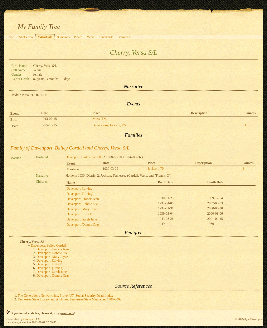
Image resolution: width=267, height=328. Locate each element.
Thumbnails (106, 37)
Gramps (28, 319)
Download (124, 37)
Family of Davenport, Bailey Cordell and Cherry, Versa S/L (70, 148)
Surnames (63, 37)
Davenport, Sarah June (82, 219)
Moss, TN (99, 118)
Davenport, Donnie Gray (83, 224)
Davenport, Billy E (79, 214)
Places (78, 37)
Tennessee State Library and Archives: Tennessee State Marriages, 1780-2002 (69, 299)
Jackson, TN (156, 168)
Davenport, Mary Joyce (82, 209)
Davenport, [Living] (80, 188)
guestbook (67, 313)
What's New (25, 37)
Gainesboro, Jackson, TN (109, 125)
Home (10, 37)
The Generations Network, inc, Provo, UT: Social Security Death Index (65, 295)
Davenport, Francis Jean (83, 199)
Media (90, 37)
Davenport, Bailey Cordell (83, 157)
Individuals (45, 37)
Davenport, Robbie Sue (82, 204)
